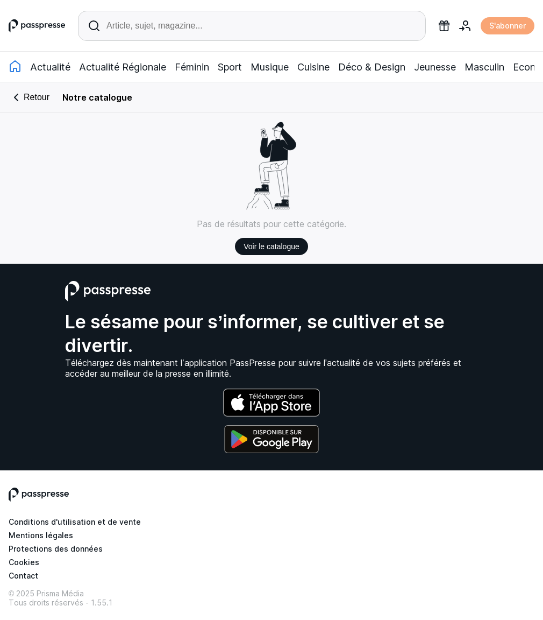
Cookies (24, 562)
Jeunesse (435, 67)
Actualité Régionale (122, 67)
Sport (230, 67)
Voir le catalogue (271, 246)
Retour (29, 97)
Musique (270, 67)
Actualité (50, 67)
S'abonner (507, 25)
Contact (23, 575)
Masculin (484, 67)
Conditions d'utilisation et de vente (75, 521)
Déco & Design (371, 67)
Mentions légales (41, 535)
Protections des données (56, 548)
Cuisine (313, 67)
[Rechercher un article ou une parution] (252, 26)
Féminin (192, 67)
